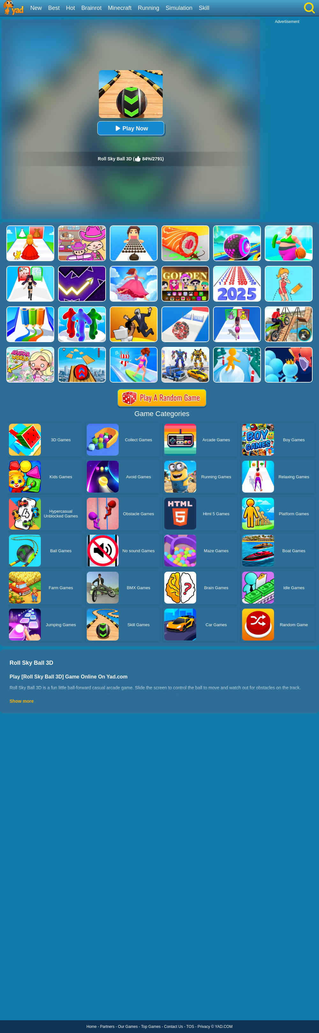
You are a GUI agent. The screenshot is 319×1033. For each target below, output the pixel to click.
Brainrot (91, 8)
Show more (21, 701)
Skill (204, 8)
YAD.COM (224, 1026)
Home (91, 1026)
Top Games (150, 1026)
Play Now (131, 128)
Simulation (179, 8)
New (36, 8)
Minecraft (119, 8)
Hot (70, 8)
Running (148, 8)
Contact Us (173, 1026)
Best (54, 8)
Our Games (128, 1026)
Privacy (203, 1026)
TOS (190, 1026)
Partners (107, 1026)
